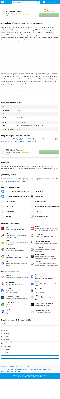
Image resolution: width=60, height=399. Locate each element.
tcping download (50, 139)
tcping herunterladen (7, 139)
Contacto (11, 366)
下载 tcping (16, 141)
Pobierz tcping (39, 139)
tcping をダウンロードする (23, 139)
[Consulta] (26, 2)
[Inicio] (1, 7)
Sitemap (26, 366)
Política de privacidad (35, 369)
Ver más (30, 357)
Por (11, 14)
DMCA (3, 371)
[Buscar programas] (37, 2)
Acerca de (4, 366)
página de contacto (14, 181)
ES (56, 2)
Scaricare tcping (5, 141)
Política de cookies (22, 369)
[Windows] (6, 7)
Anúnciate (19, 366)
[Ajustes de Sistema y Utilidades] (16, 7)
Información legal (48, 369)
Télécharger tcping (28, 141)
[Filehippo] (5, 2)
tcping (14, 11)
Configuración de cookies (14, 371)
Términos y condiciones (7, 369)
